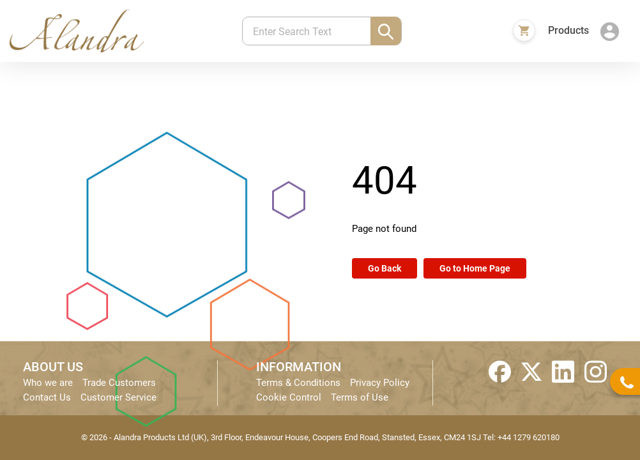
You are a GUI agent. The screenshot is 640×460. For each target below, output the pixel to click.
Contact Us (47, 397)
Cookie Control (288, 397)
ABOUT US (53, 366)
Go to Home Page (474, 268)
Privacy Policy (379, 382)
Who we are (48, 382)
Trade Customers (119, 382)
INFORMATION (298, 366)
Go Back (384, 268)
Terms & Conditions (298, 382)
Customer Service (118, 397)
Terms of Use (359, 397)
